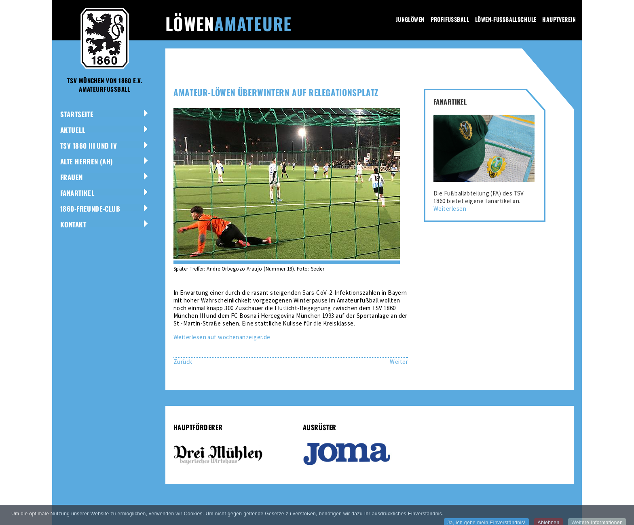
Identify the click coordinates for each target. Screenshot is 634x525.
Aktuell (72, 130)
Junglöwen (410, 19)
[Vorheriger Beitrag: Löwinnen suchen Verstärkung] (182, 361)
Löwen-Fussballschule (505, 19)
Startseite (76, 114)
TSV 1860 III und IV (88, 146)
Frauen (71, 177)
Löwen (228, 23)
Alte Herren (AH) (86, 161)
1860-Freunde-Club (90, 209)
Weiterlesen (449, 208)
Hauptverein (559, 19)
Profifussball (450, 19)
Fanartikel (77, 193)
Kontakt (73, 224)
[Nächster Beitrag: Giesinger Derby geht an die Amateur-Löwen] (399, 361)
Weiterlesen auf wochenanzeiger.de (222, 337)
